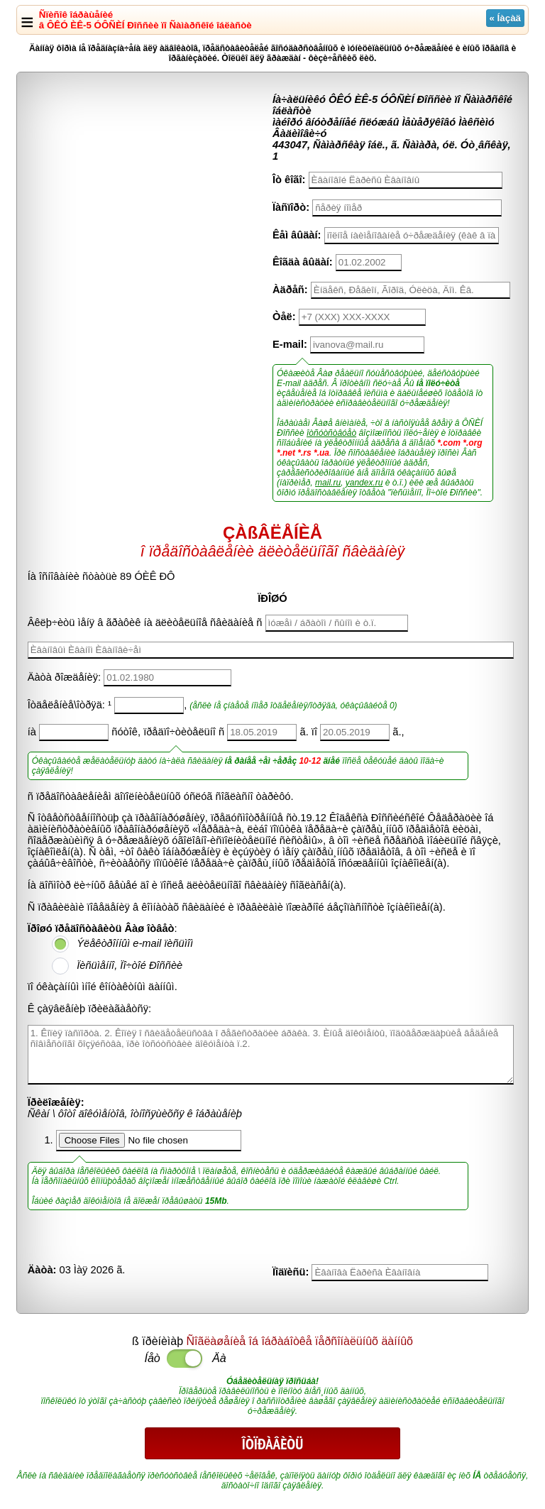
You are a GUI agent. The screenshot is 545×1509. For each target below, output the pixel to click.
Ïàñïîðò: (290, 207)
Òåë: (284, 316)
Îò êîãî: (288, 179)
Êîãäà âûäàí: (302, 262)
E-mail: (289, 344)
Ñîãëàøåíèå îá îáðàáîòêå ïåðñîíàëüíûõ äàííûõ (300, 1341)
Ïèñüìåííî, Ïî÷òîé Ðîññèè (129, 965)
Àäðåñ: (290, 289)
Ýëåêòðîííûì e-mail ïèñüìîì (135, 943)
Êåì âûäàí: (296, 235)
